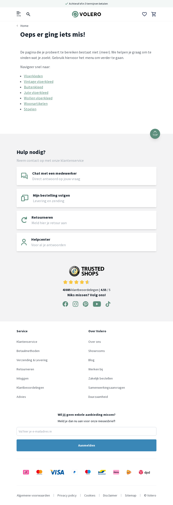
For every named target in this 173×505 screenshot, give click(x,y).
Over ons (94, 342)
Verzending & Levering (32, 360)
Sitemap (130, 495)
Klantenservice (27, 342)
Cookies (89, 495)
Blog (91, 360)
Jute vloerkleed (36, 92)
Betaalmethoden (28, 351)
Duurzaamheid (98, 397)
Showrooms (96, 351)
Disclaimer (110, 495)
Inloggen (23, 378)
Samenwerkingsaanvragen (106, 387)
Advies (21, 397)
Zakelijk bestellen (100, 378)
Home (24, 26)
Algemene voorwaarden (33, 495)
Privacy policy (67, 495)
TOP (155, 134)
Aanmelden (86, 445)
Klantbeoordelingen (30, 387)
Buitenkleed (33, 87)
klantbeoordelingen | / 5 (86, 279)
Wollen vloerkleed (38, 98)
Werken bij (95, 369)
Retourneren (25, 369)
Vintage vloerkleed (38, 81)
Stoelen (30, 109)
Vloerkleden (33, 76)
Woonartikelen (36, 103)
